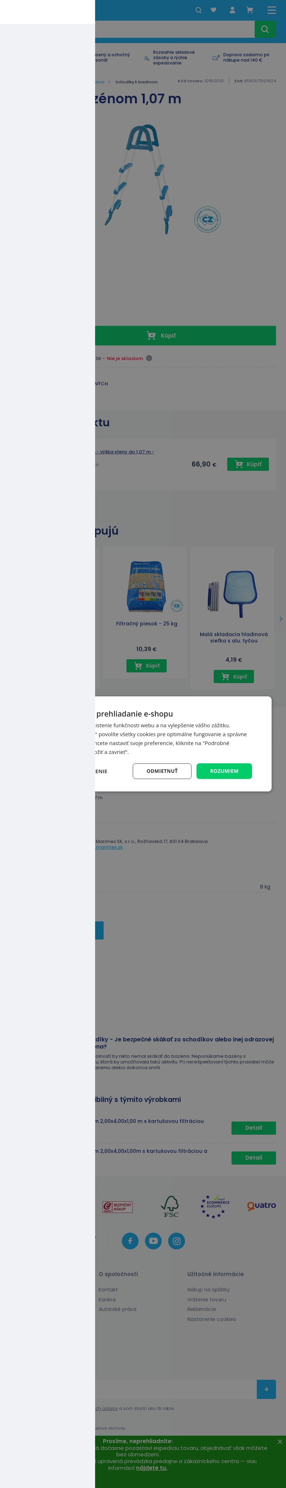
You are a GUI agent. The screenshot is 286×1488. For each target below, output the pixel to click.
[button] (70, 771)
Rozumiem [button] (224, 771)
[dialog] (143, 744)
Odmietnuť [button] (161, 771)
